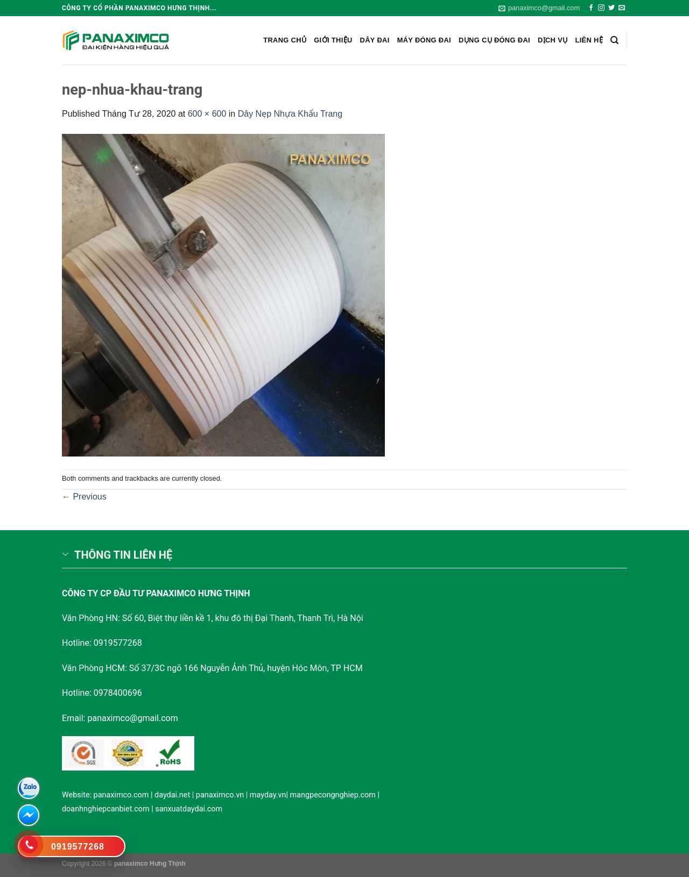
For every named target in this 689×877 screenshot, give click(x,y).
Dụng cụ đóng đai (494, 40)
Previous (84, 496)
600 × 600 (207, 113)
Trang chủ (284, 40)
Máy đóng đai (424, 40)
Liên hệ (589, 40)
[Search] (614, 40)
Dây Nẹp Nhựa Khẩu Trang (290, 113)
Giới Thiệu (333, 40)
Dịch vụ (553, 40)
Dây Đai (375, 40)
